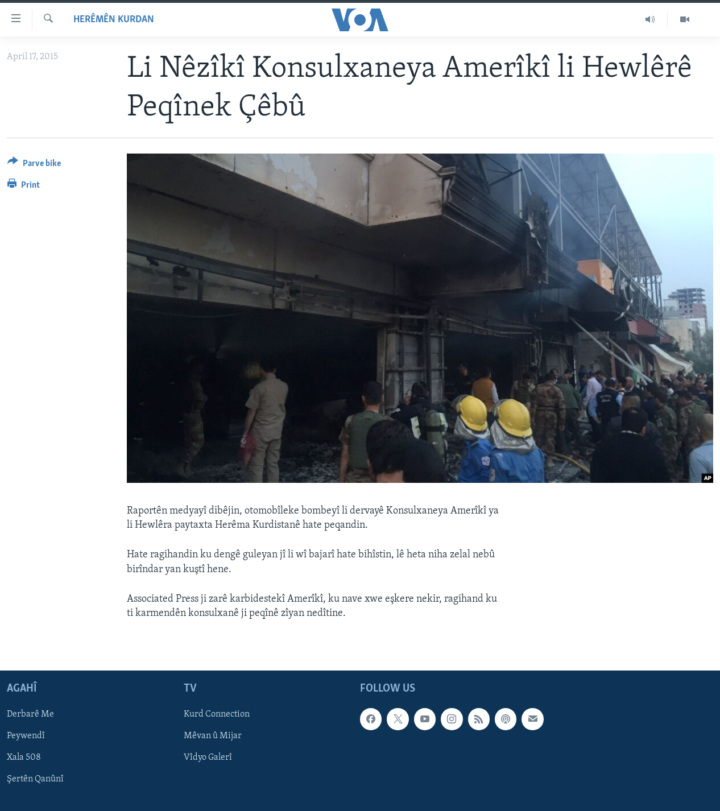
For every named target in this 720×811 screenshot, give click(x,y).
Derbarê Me (30, 714)
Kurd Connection (217, 714)
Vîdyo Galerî (208, 758)
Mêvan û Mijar (213, 736)
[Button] (34, 165)
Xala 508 (24, 758)
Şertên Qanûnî (35, 779)
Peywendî (26, 736)
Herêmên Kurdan (113, 19)
